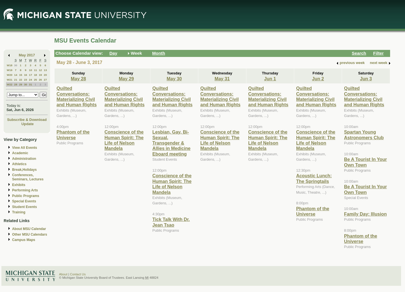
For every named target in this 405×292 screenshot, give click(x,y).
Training (18, 212)
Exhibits (18, 185)
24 (30, 79)
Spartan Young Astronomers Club (364, 134)
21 (15, 79)
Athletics (19, 164)
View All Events (24, 148)
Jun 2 (318, 78)
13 (45, 70)
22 (20, 79)
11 (35, 70)
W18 (9, 65)
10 (30, 70)
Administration (24, 159)
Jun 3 (366, 78)
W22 (9, 84)
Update (27, 124)
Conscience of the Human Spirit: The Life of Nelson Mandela (123, 140)
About (63, 274)
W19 (9, 70)
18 (35, 74)
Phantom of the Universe (73, 134)
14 (15, 74)
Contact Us (78, 274)
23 (25, 79)
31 (30, 84)
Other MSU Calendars (29, 234)
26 (40, 79)
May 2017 (27, 55)
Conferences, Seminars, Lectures (28, 177)
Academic (20, 153)
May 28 (78, 78)
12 (40, 70)
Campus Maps (23, 240)
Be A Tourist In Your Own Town (365, 162)
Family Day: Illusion (365, 213)
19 (40, 74)
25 (35, 79)
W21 (9, 79)
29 (20, 84)
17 (30, 74)
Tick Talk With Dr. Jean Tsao (171, 222)
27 (45, 79)
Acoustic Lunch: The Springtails (314, 178)
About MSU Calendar (29, 229)
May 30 (174, 78)
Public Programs (25, 196)
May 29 (126, 78)
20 (45, 74)
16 (25, 74)
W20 (9, 74)
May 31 (222, 78)
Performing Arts (25, 190)
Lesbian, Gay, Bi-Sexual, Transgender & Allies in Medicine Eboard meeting (171, 142)
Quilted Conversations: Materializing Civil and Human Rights (77, 96)
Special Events (24, 201)
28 (15, 84)
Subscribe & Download (27, 120)
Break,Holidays (24, 170)
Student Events (24, 207)
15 (20, 74)
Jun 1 (270, 78)
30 (15, 65)
